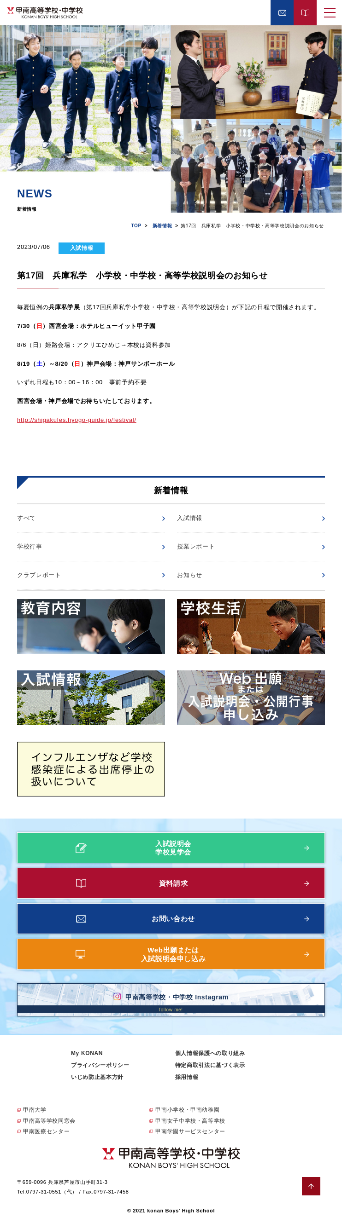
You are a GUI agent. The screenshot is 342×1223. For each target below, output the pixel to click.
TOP (136, 225)
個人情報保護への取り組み (210, 1053)
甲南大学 (35, 1110)
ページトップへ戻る (311, 1186)
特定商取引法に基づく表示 (210, 1065)
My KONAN (87, 1053)
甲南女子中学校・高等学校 (190, 1121)
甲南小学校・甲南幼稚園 (187, 1110)
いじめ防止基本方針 (97, 1077)
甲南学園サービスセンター (190, 1131)
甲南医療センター (46, 1131)
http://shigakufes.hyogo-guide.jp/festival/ (76, 419)
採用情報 (187, 1077)
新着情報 (162, 225)
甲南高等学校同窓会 (49, 1121)
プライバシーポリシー (100, 1065)
